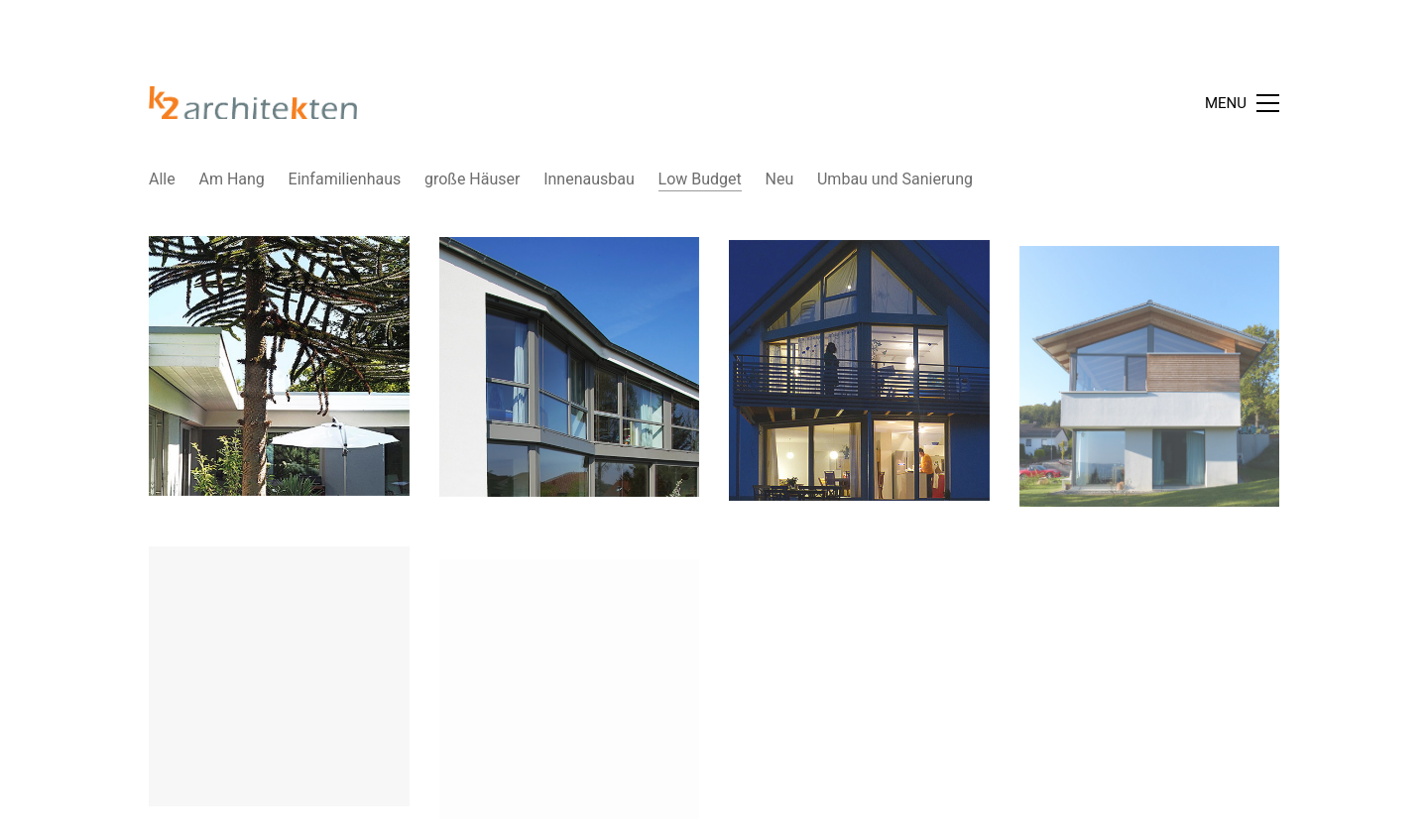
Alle (162, 179)
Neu (780, 179)
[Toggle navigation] (1242, 103)
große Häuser (472, 179)
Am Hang (231, 179)
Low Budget (700, 179)
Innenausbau (589, 179)
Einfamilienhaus (345, 179)
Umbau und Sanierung (895, 179)
